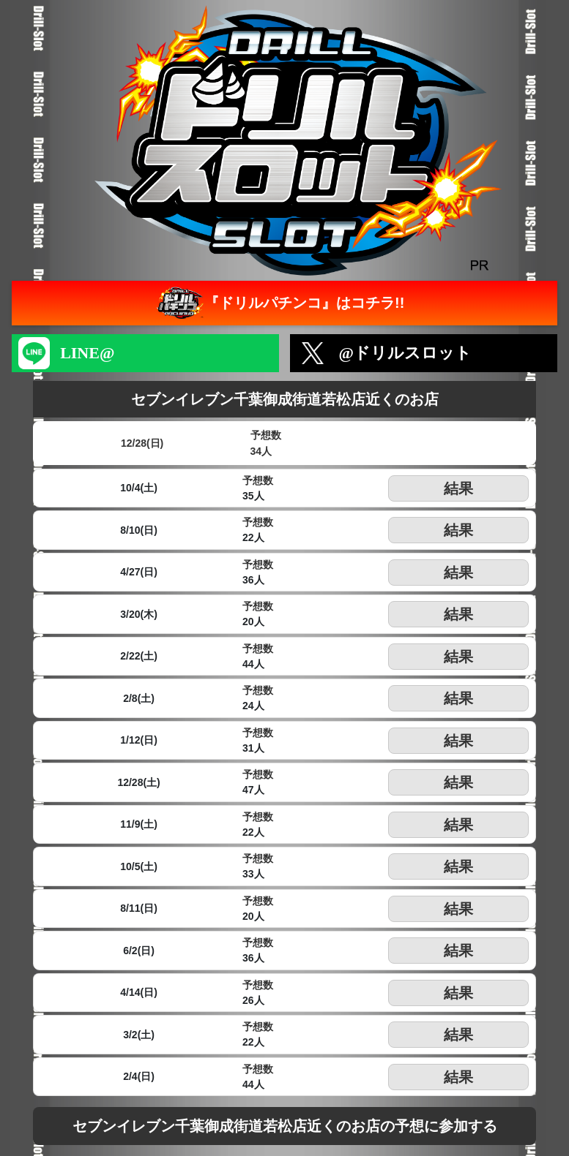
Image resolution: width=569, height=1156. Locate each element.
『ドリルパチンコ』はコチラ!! (278, 303)
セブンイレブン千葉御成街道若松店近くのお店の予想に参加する (284, 1126)
